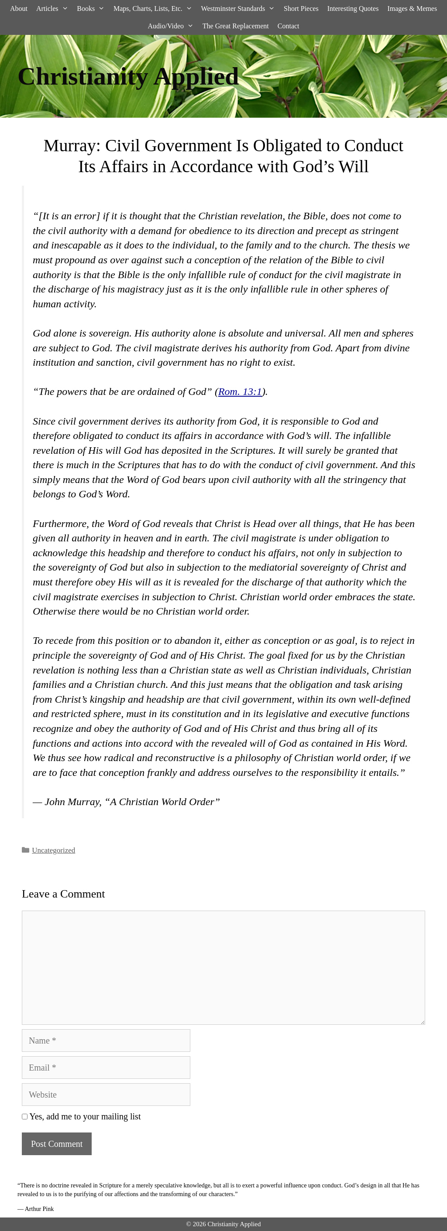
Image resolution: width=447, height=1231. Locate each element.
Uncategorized (53, 850)
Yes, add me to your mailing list (81, 1116)
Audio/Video (173, 26)
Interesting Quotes (353, 8)
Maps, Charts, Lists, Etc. (155, 8)
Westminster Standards (240, 8)
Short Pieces (301, 8)
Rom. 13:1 (240, 391)
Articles (54, 8)
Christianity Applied (128, 76)
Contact (288, 26)
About (19, 8)
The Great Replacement (236, 26)
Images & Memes (412, 8)
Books (93, 8)
